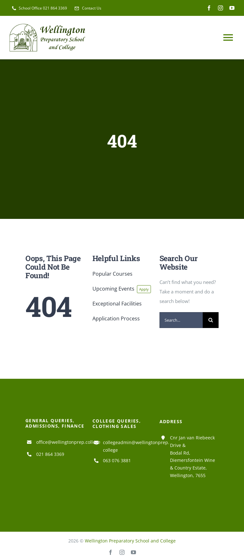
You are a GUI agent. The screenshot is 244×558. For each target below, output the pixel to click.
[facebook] (209, 7)
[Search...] (181, 320)
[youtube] (231, 7)
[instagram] (220, 7)
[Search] (211, 320)
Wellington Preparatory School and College (130, 541)
